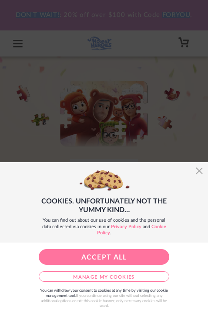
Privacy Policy (126, 226)
